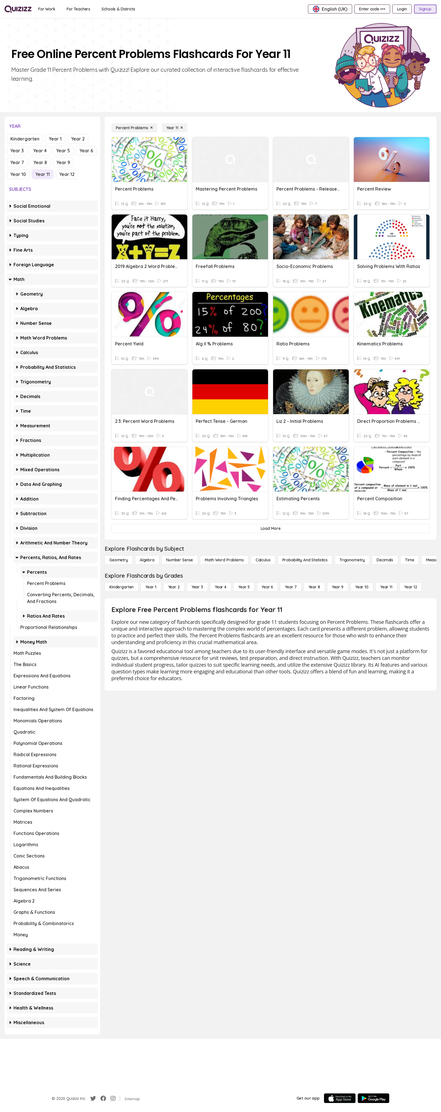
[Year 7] (290, 586)
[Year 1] (151, 586)
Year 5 (63, 150)
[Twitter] (93, 1098)
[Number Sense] (179, 559)
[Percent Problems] (134, 127)
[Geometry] (119, 559)
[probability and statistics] (305, 559)
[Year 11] (174, 127)
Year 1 (55, 139)
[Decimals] (385, 559)
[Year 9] (337, 586)
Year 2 (78, 139)
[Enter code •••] (372, 9)
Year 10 (18, 174)
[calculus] (263, 559)
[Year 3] (197, 586)
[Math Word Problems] (224, 559)
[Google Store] (373, 1098)
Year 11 (42, 174)
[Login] (402, 9)
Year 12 (67, 174)
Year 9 (63, 162)
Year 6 (86, 150)
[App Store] (340, 1098)
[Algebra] (147, 559)
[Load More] (270, 528)
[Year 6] (267, 586)
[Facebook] (103, 1098)
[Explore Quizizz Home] (18, 9)
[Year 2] (173, 586)
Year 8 (40, 162)
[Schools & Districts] (118, 9)
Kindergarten (24, 139)
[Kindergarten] (121, 586)
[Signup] (425, 9)
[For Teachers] (78, 9)
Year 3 (17, 150)
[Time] (409, 559)
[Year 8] (314, 586)
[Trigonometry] (352, 559)
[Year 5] (244, 586)
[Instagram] (113, 1098)
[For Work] (47, 9)
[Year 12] (410, 586)
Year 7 (17, 162)
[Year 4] (220, 586)
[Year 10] (361, 586)
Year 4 (40, 150)
